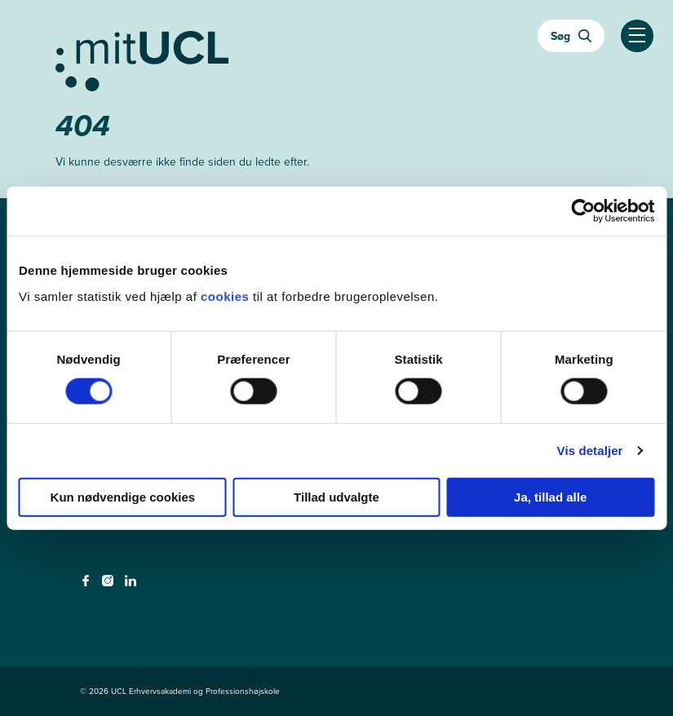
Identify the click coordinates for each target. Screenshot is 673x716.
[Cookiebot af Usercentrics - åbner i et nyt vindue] (582, 211)
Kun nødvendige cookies (123, 496)
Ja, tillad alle (550, 496)
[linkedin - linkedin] (132, 585)
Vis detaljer (590, 450)
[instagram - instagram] (109, 585)
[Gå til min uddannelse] (336, 57)
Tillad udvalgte (336, 496)
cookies (227, 296)
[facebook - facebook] (87, 585)
